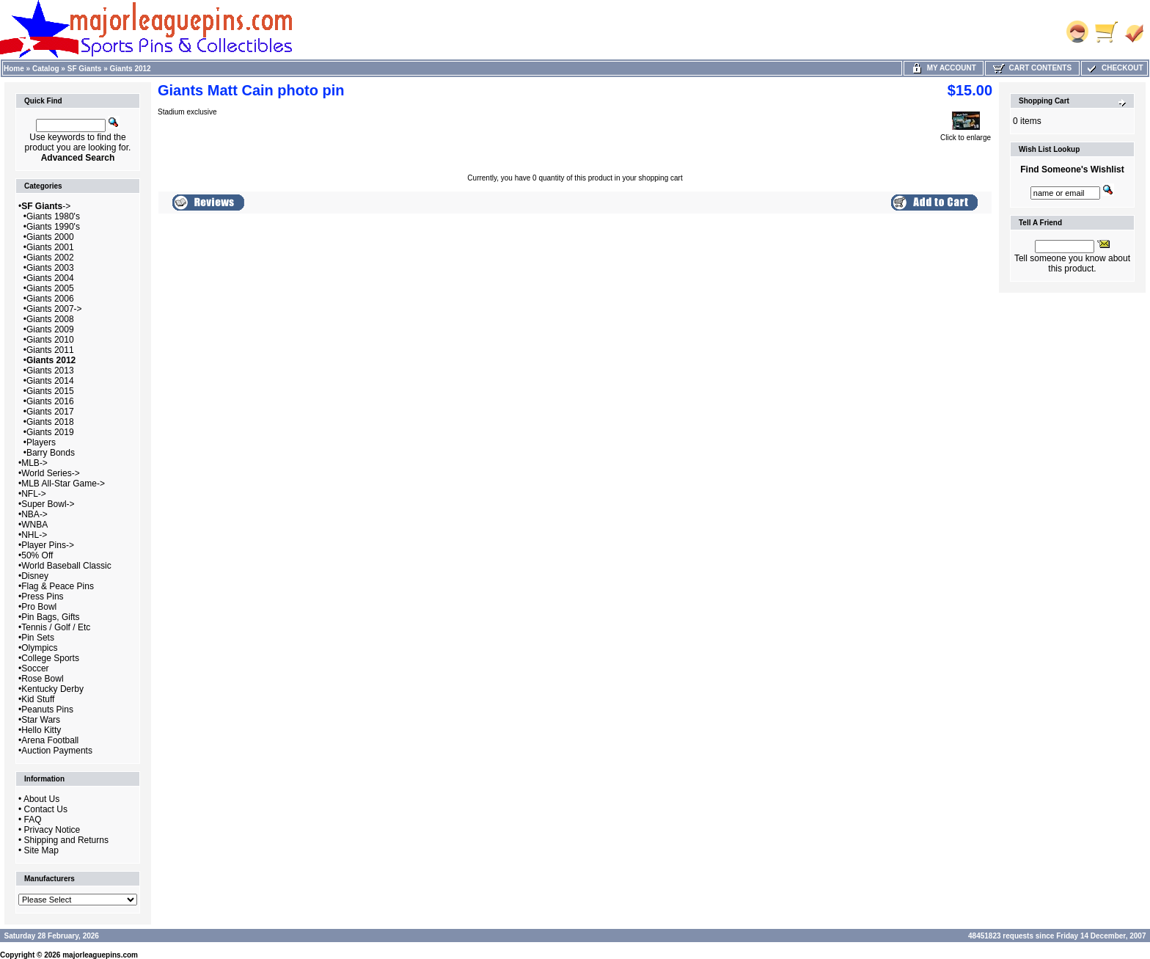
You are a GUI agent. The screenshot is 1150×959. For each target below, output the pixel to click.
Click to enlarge (965, 134)
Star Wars (40, 720)
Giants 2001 (50, 247)
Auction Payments (56, 750)
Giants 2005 (50, 288)
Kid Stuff (37, 699)
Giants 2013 (50, 370)
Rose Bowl (42, 679)
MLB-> (34, 463)
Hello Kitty (41, 730)
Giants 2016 (50, 401)
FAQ (33, 819)
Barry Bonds (50, 453)
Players (41, 442)
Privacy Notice (52, 830)
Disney (34, 576)
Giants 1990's (53, 227)
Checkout (1114, 68)
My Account (943, 68)
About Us (41, 799)
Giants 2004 (50, 278)
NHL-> (34, 535)
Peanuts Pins (47, 709)
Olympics (39, 648)
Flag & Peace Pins (57, 586)
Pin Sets (37, 637)
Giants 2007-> (54, 309)
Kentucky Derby (52, 689)
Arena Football (49, 740)
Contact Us (45, 809)
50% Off (37, 555)
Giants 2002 (50, 257)
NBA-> (34, 514)
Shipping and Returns (66, 840)
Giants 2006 (50, 298)
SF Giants (84, 69)
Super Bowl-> (47, 504)
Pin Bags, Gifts (50, 617)
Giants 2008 (50, 319)
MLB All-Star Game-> (63, 483)
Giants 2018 (50, 422)
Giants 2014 (50, 381)
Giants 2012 (130, 69)
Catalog (45, 69)
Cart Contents (1032, 68)
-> (45, 206)
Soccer (34, 668)
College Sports (50, 658)
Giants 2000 (50, 237)
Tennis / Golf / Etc (55, 627)
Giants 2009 (50, 329)
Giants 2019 (50, 432)
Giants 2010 (50, 340)
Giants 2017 (50, 411)
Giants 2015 (50, 391)
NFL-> (33, 494)
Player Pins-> (47, 545)
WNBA (34, 524)
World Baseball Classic (66, 566)
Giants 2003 (50, 268)
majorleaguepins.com (100, 955)
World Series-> (50, 473)
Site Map (41, 850)
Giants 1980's (53, 216)
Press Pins (42, 596)
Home (14, 69)
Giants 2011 (50, 350)
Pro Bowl (38, 607)
